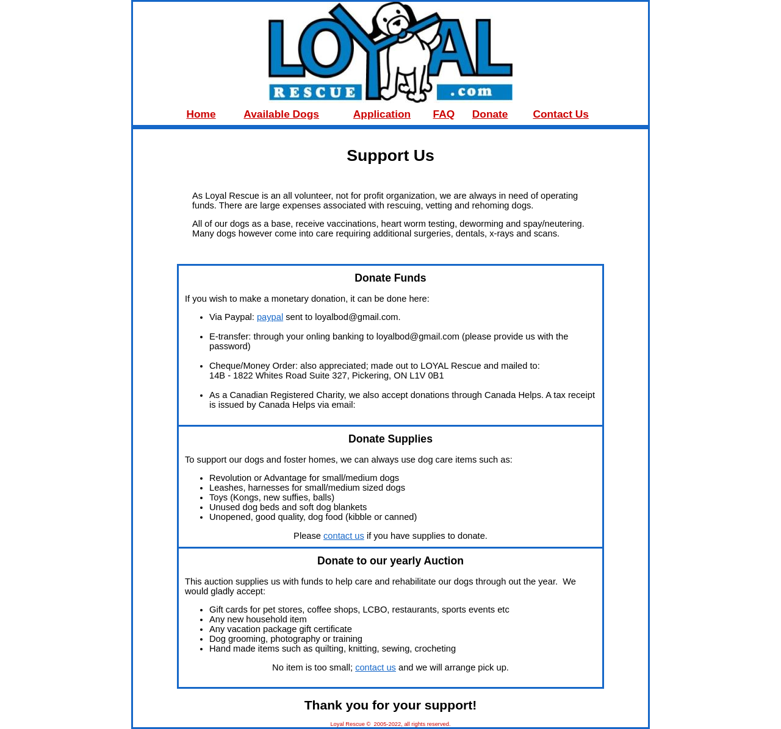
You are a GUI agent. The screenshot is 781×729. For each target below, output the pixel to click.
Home (201, 114)
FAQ (444, 114)
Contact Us (560, 114)
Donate (490, 114)
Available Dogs (281, 114)
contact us (343, 536)
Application (382, 114)
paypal (270, 317)
